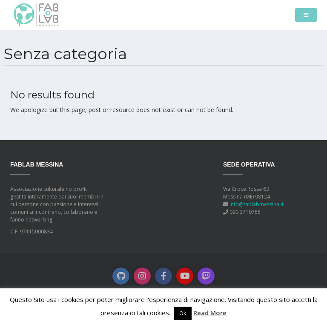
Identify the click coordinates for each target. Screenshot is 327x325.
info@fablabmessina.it (256, 204)
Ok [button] (182, 313)
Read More (210, 312)
